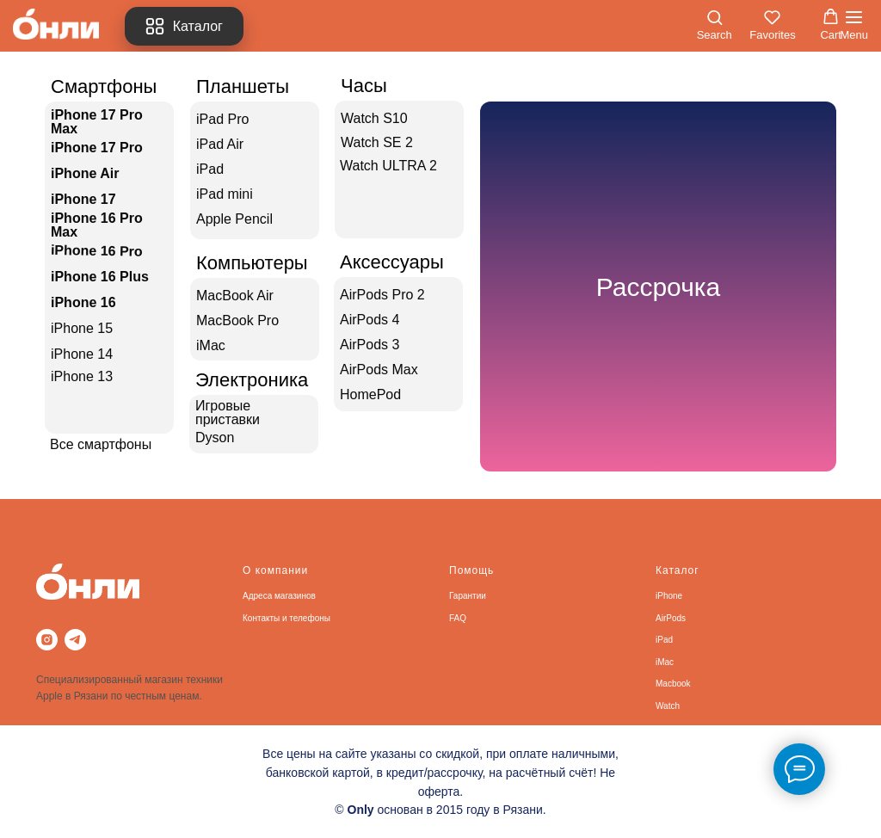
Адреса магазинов (279, 596)
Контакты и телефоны (286, 618)
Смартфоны (104, 86)
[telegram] (75, 639)
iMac (665, 662)
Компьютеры (252, 263)
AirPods (671, 618)
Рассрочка (658, 287)
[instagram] (47, 639)
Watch (668, 706)
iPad (664, 639)
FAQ (457, 618)
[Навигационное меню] (854, 25)
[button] (714, 25)
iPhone (669, 596)
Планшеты (242, 86)
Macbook (673, 683)
